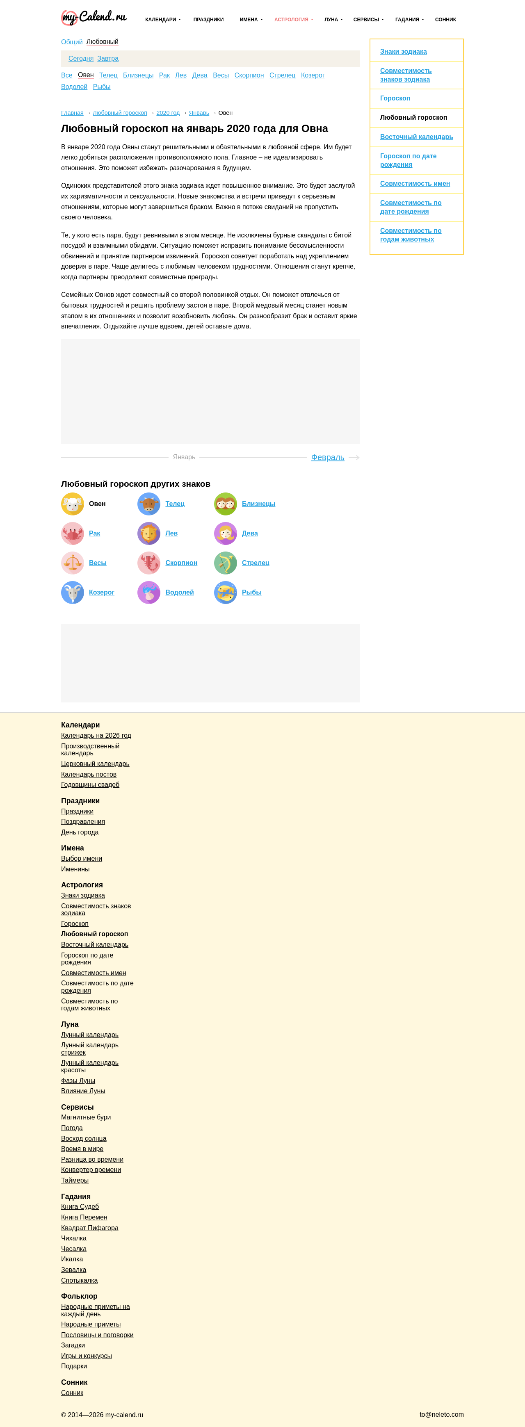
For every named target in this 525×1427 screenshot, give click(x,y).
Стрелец (282, 75)
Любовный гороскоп (413, 117)
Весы (221, 75)
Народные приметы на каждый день (95, 1310)
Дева (200, 75)
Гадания (407, 20)
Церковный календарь (95, 763)
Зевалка (73, 1269)
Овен (86, 75)
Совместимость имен (415, 183)
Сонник (445, 20)
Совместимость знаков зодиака (96, 910)
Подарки (74, 1366)
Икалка (72, 1259)
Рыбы (102, 87)
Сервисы (366, 20)
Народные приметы (91, 1324)
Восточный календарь (416, 136)
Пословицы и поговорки (97, 1334)
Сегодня (81, 58)
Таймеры (75, 1180)
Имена (249, 20)
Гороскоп (395, 98)
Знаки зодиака (403, 51)
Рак (164, 75)
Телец (108, 75)
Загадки (73, 1345)
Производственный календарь (90, 750)
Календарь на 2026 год (96, 735)
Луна (331, 20)
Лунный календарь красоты (90, 1066)
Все (67, 75)
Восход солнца (84, 1138)
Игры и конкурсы (86, 1355)
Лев (181, 75)
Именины (75, 869)
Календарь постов (88, 774)
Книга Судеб (80, 1206)
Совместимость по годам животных (89, 1005)
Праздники (209, 20)
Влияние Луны (83, 1090)
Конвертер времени (91, 1169)
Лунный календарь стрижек (90, 1049)
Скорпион (249, 75)
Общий (72, 42)
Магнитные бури (86, 1117)
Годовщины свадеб (90, 784)
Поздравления (83, 821)
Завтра (108, 58)
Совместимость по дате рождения (97, 987)
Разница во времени (92, 1159)
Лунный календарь (90, 1034)
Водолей (74, 87)
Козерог (313, 75)
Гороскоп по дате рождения (87, 959)
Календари (160, 20)
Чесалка (74, 1248)
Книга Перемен (84, 1217)
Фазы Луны (78, 1080)
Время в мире (82, 1148)
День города (79, 832)
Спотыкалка (79, 1280)
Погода (72, 1127)
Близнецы (138, 75)
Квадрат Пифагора (90, 1227)
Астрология (291, 20)
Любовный (103, 42)
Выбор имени (81, 858)
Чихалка (74, 1238)
